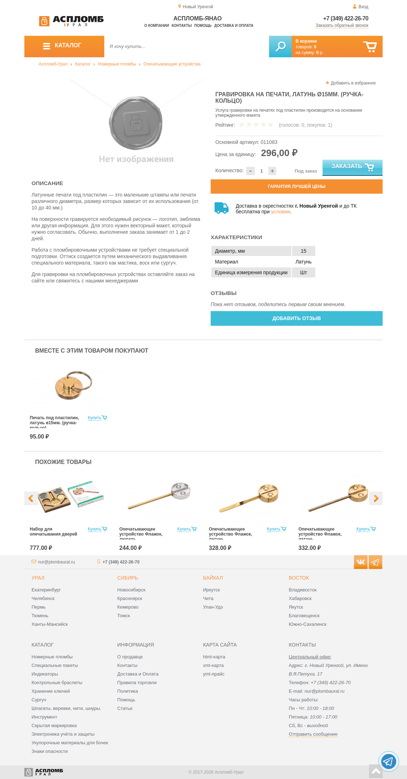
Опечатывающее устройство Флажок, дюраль (141, 534)
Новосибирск (131, 589)
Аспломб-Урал (53, 64)
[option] (136, 123)
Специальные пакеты (55, 665)
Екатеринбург (46, 589)
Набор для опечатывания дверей (53, 532)
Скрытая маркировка (54, 725)
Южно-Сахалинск (307, 624)
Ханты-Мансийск (50, 624)
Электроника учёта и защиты (63, 734)
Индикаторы (45, 674)
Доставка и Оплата (137, 674)
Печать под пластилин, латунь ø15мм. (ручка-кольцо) (54, 422)
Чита (208, 598)
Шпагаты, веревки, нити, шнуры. (66, 708)
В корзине (306, 41)
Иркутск (211, 589)
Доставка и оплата (233, 26)
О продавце (130, 656)
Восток (299, 578)
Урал (38, 578)
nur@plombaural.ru (56, 562)
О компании (156, 26)
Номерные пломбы (117, 64)
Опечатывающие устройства (172, 64)
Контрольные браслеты (57, 682)
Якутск (296, 607)
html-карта (214, 656)
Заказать (353, 168)
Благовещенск (304, 615)
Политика (127, 691)
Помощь (202, 26)
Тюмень (40, 615)
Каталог (83, 64)
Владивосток (303, 589)
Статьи (124, 708)
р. (320, 52)
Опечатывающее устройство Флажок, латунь (230, 534)
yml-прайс (214, 674)
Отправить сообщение (313, 734)
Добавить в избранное (353, 83)
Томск (123, 615)
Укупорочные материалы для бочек (70, 742)
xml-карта (213, 665)
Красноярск (129, 598)
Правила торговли (137, 682)
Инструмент (44, 717)
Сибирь (127, 578)
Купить (94, 417)
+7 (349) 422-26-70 (345, 18)
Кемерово (127, 607)
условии (280, 211)
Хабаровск (300, 598)
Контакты (182, 26)
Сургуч (39, 699)
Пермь (39, 607)
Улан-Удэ (213, 607)
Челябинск (43, 598)
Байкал (213, 578)
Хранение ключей (51, 691)
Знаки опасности (50, 751)
